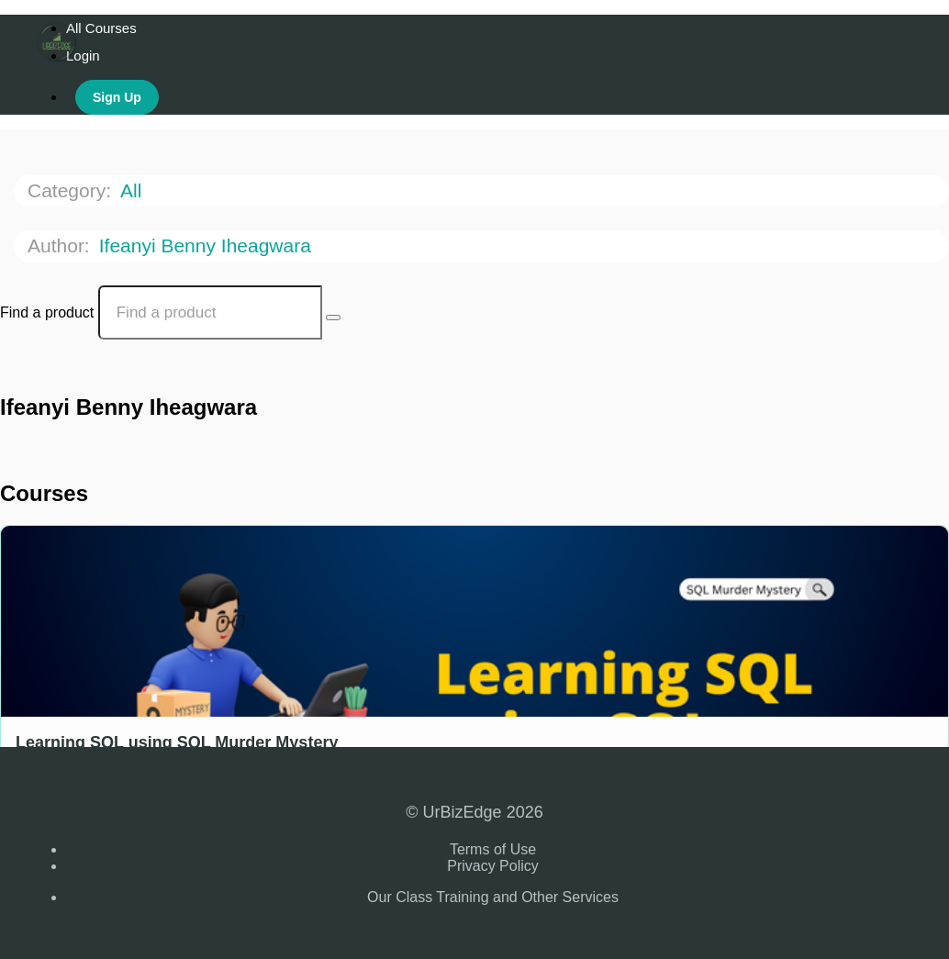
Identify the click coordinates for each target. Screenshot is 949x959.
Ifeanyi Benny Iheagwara (208, 245)
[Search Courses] (333, 317)
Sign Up (117, 97)
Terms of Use (493, 849)
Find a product (47, 312)
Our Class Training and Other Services (493, 897)
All (133, 190)
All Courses (101, 28)
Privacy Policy (493, 866)
